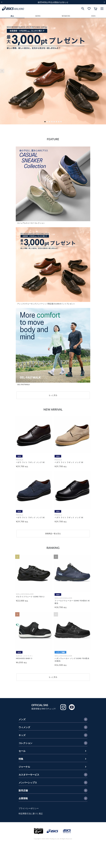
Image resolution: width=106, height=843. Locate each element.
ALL (12, 16)
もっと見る (53, 395)
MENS (38, 16)
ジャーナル (24, 766)
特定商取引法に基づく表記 (31, 813)
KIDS (93, 16)
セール (22, 750)
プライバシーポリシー (29, 808)
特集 (21, 758)
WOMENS (66, 16)
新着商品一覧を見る (53, 533)
